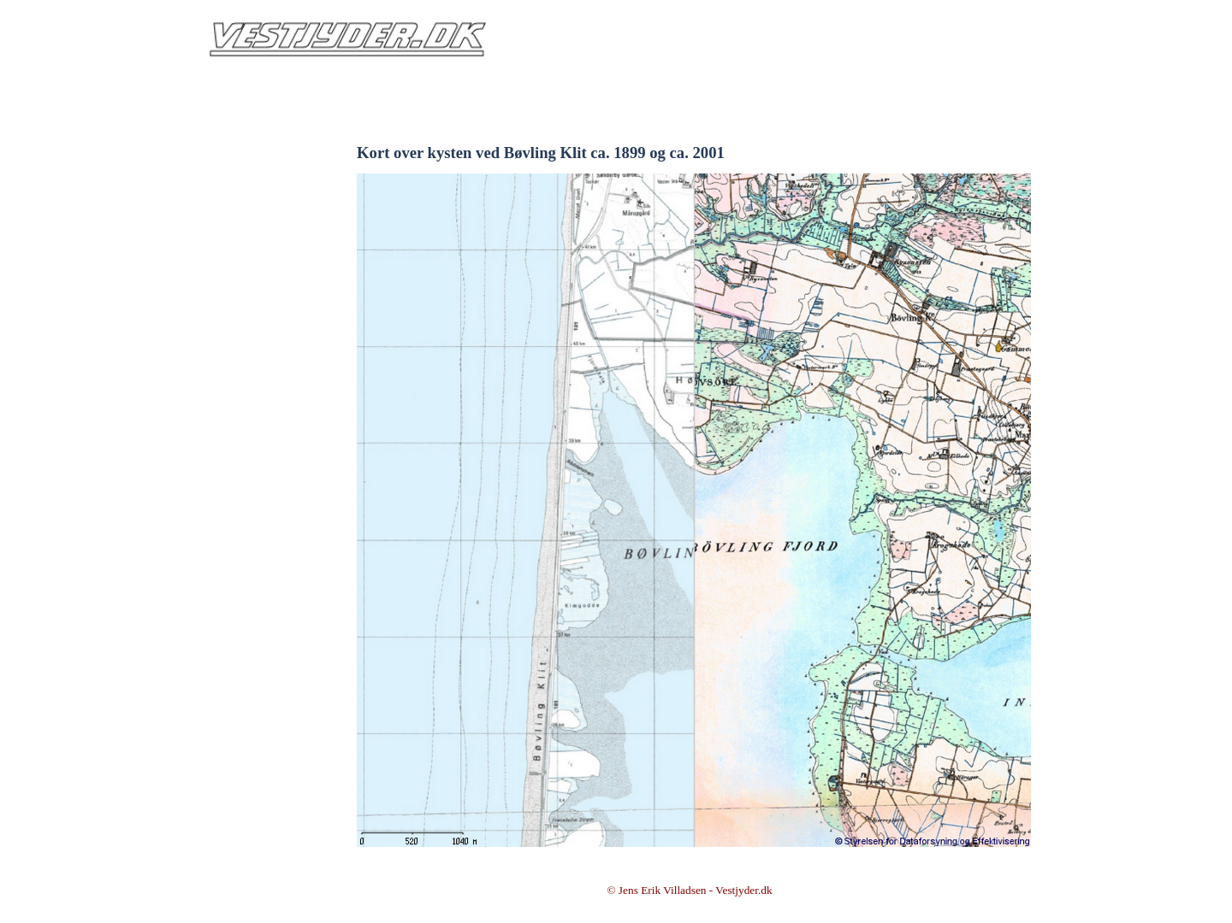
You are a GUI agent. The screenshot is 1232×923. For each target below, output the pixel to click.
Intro (260, 149)
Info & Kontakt (259, 177)
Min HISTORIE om (259, 290)
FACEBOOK (259, 431)
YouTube (260, 459)
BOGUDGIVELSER (260, 346)
